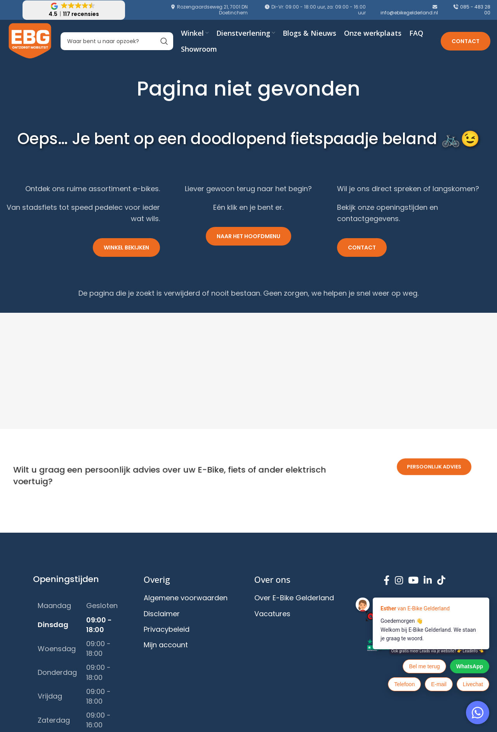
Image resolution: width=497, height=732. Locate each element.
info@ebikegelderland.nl (409, 12)
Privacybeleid (166, 629)
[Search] (117, 41)
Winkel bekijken (126, 247)
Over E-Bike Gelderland (294, 598)
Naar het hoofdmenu (248, 236)
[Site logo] (30, 40)
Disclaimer (162, 614)
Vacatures (272, 614)
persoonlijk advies (434, 456)
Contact (466, 41)
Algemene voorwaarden (186, 598)
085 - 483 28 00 (475, 9)
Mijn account (166, 645)
